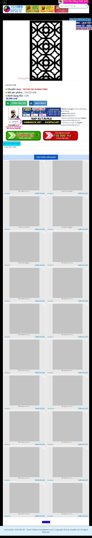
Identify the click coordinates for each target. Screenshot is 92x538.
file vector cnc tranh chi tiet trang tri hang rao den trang (68, 478)
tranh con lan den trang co (24, 227)
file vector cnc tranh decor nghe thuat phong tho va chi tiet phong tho (24, 442)
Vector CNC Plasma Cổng (35, 89)
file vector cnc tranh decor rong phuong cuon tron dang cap (24, 406)
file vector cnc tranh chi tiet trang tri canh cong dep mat (24, 514)
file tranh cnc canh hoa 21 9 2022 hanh (24, 191)
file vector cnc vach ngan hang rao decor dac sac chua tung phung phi (24, 334)
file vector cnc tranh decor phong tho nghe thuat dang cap (68, 406)
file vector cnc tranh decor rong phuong (68, 370)
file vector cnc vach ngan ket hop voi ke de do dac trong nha (68, 299)
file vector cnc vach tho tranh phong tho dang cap (68, 263)
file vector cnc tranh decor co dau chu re (68, 442)
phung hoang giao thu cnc (68, 227)
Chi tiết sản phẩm (12, 143)
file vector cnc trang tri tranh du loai (68, 514)
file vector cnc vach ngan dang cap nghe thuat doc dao (68, 334)
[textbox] (73, 5)
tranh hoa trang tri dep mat (68, 191)
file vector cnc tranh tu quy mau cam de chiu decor (24, 370)
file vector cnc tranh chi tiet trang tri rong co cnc (24, 478)
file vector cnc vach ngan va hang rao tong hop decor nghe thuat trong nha (24, 299)
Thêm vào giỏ (16, 103)
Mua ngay (37, 103)
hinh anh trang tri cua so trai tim (24, 263)
